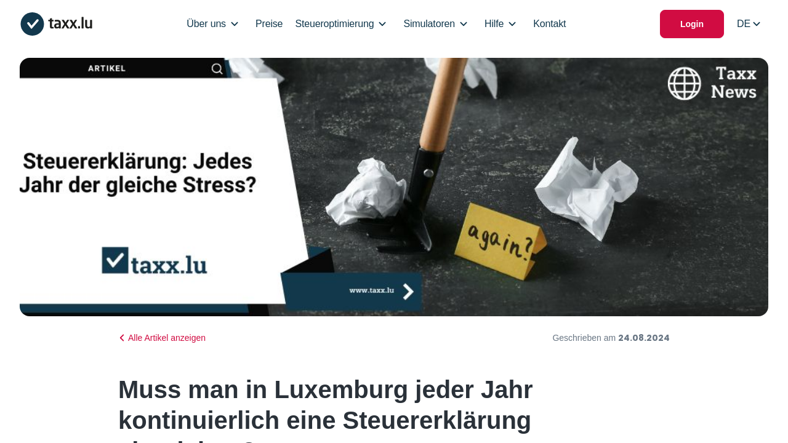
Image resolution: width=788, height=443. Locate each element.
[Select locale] (748, 24)
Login (692, 24)
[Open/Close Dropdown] (234, 24)
